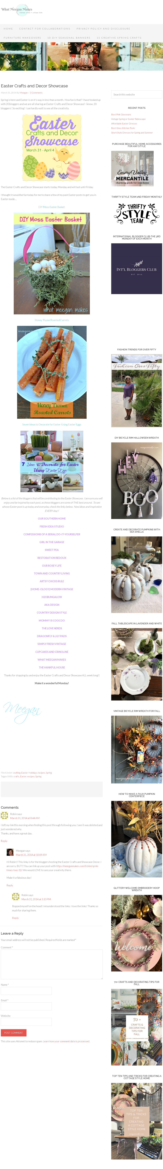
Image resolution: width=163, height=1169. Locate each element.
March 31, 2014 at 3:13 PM (36, 899)
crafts (16, 776)
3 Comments (36, 92)
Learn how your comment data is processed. (66, 1041)
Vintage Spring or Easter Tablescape (128, 119)
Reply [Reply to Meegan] (10, 885)
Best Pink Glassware (121, 114)
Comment (7, 947)
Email (4, 1000)
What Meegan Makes (23, 12)
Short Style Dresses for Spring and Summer (132, 132)
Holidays (32, 772)
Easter (24, 772)
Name (5, 984)
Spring (49, 772)
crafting (16, 772)
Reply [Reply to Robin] (4, 840)
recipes (41, 772)
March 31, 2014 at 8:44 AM (25, 818)
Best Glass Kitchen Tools (123, 128)
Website (5, 1015)
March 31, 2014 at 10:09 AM (31, 854)
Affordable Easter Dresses (124, 123)
